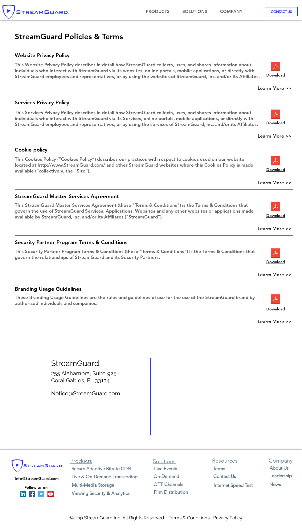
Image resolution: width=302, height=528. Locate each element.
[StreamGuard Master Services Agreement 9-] (275, 67)
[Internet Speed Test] (233, 485)
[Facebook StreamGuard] (32, 494)
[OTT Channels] (168, 484)
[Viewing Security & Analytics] (101, 493)
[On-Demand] (166, 476)
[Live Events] (165, 468)
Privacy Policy (227, 518)
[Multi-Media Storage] (93, 485)
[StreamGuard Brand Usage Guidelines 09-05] (275, 299)
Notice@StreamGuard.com (85, 393)
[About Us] (279, 468)
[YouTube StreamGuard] (50, 494)
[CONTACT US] (281, 11)
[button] (157, 11)
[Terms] (219, 468)
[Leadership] (280, 476)
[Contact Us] (224, 476)
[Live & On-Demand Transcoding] (104, 476)
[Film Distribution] (171, 492)
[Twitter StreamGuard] (41, 494)
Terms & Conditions (189, 518)
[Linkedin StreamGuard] (23, 494)
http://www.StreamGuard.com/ (71, 165)
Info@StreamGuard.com (37, 478)
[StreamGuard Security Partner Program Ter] (275, 115)
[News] (275, 484)
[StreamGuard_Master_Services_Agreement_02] (275, 207)
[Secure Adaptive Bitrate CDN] (101, 468)
